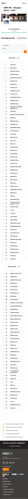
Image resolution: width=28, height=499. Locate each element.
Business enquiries (7, 484)
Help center (5, 486)
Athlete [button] (4, 48)
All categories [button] (5, 45)
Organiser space (6, 481)
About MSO (5, 478)
